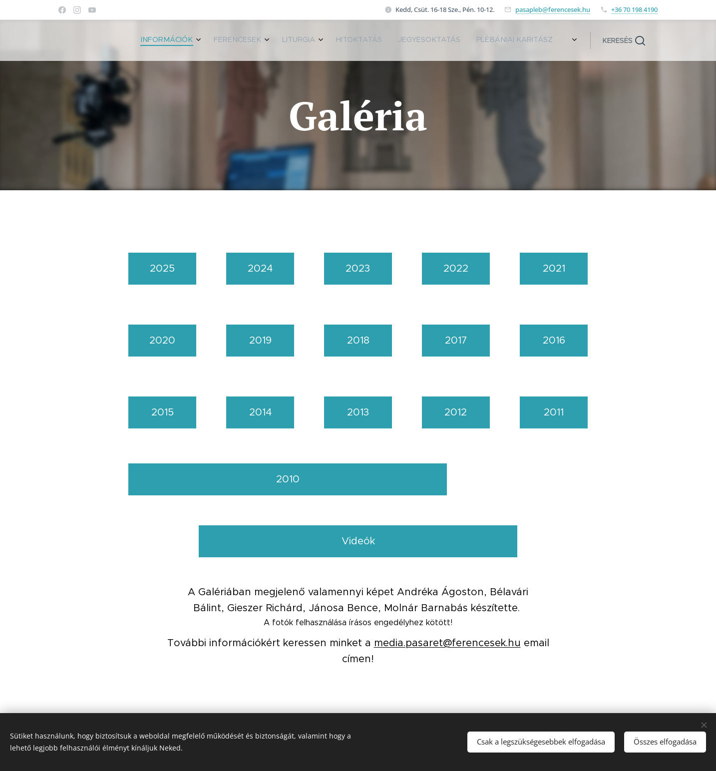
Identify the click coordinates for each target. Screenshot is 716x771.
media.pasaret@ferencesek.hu (447, 643)
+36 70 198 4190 (634, 9)
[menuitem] (453, 40)
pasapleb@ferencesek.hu (552, 9)
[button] (624, 40)
